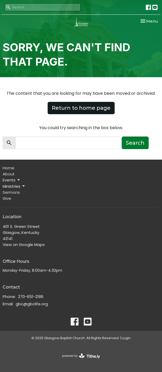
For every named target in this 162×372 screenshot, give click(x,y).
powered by (81, 356)
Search (135, 143)
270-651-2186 (30, 296)
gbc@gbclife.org (32, 304)
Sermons (11, 192)
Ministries (14, 186)
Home (8, 168)
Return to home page (81, 108)
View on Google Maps (24, 244)
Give (7, 198)
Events (12, 180)
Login (126, 338)
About (9, 174)
